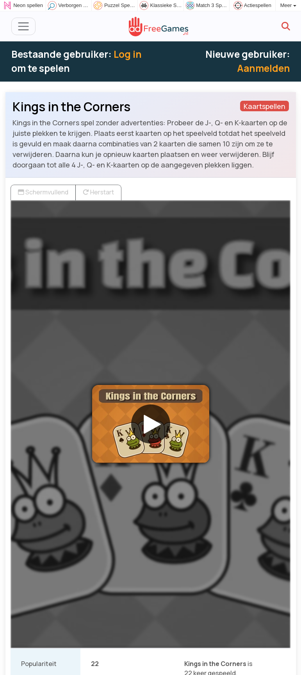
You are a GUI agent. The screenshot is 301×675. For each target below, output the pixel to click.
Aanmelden (263, 68)
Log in (128, 54)
